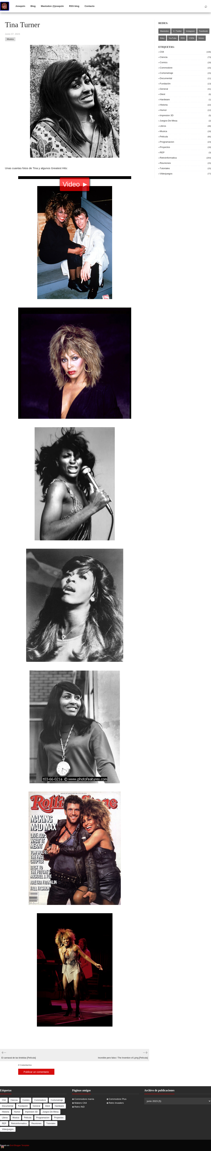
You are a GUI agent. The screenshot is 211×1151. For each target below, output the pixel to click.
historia (185, 104)
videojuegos (185, 173)
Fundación (185, 83)
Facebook (203, 31)
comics (185, 62)
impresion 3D (185, 115)
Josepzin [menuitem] (20, 6)
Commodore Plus (117, 1099)
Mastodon (164, 31)
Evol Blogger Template (19, 1145)
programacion (185, 142)
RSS (183, 38)
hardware (185, 99)
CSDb (191, 38)
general (185, 89)
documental (185, 78)
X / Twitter (177, 31)
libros (185, 126)
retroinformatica (185, 157)
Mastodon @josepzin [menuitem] (52, 6)
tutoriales (185, 168)
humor (185, 110)
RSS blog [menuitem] (74, 6)
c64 (185, 51)
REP (185, 152)
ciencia (185, 57)
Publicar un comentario (36, 1072)
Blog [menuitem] (33, 6)
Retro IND (79, 1106)
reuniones (185, 163)
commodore (185, 67)
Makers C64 (80, 1103)
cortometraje (185, 73)
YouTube (172, 38)
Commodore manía (84, 1099)
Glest (185, 94)
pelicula (185, 136)
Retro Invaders (116, 1103)
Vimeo (201, 38)
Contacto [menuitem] (89, 6)
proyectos (185, 147)
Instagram (190, 31)
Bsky (162, 38)
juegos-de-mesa (185, 120)
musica (10, 39)
